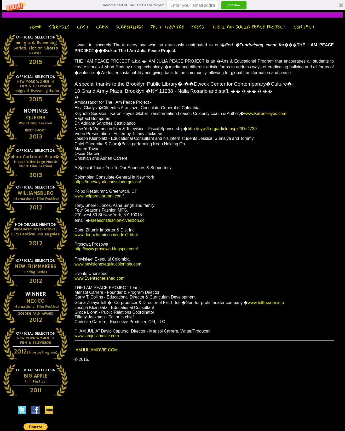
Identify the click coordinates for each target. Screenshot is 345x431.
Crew (102, 27)
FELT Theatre (167, 27)
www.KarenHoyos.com (265, 113)
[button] (133, 5)
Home (36, 27)
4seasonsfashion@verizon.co (117, 220)
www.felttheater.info (266, 302)
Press (198, 27)
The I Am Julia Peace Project (248, 27)
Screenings (129, 27)
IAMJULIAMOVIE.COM (96, 350)
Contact (304, 27)
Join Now (234, 5)
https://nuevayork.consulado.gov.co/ (107, 182)
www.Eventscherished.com (99, 278)
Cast (83, 27)
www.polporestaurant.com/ (99, 196)
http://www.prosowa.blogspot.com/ (106, 249)
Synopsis (59, 27)
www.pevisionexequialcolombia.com (107, 264)
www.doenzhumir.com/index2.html (106, 235)
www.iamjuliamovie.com (96, 336)
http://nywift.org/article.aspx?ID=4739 (222, 128)
